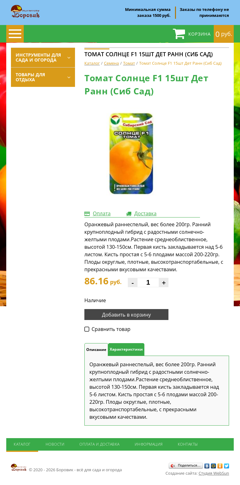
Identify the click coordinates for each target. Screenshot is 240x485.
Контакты (188, 444)
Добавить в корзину (126, 314)
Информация (149, 444)
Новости (55, 444)
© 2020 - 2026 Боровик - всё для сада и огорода (66, 468)
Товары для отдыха (30, 77)
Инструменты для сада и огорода (38, 57)
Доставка (145, 213)
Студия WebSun (214, 473)
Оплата (102, 213)
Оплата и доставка (99, 444)
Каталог (22, 444)
